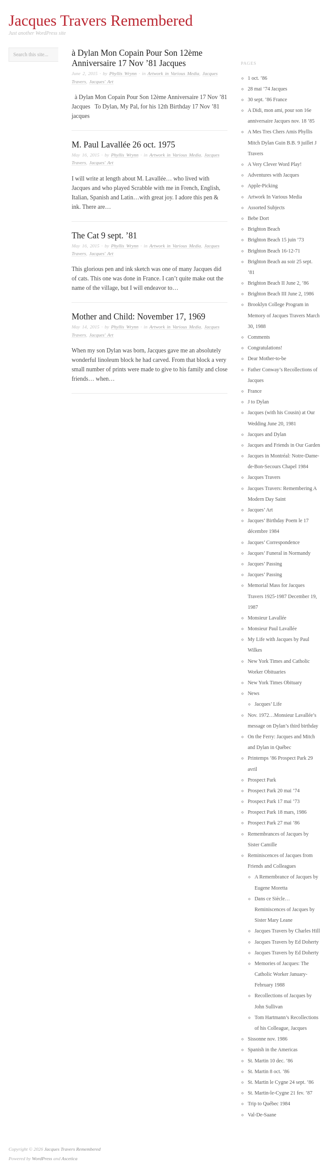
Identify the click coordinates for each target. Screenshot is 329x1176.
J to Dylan (258, 402)
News (253, 693)
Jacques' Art (101, 81)
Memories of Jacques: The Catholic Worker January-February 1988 (281, 974)
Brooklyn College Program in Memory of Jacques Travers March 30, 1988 (284, 315)
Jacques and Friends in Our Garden (284, 445)
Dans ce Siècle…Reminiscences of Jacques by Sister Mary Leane (284, 909)
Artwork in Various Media (173, 73)
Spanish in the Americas (272, 1050)
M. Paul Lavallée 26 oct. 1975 (123, 144)
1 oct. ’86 (257, 78)
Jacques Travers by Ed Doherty (286, 942)
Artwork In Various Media (275, 197)
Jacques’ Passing (265, 564)
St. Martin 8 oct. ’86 (268, 1071)
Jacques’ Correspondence (273, 542)
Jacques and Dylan (267, 434)
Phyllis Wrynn (123, 73)
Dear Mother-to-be (267, 358)
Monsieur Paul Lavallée (272, 629)
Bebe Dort (258, 218)
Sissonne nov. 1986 (267, 1039)
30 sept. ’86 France (267, 99)
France (255, 391)
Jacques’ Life (267, 704)
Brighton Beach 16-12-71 (274, 251)
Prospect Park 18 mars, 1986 (277, 812)
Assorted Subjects (266, 208)
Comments (259, 337)
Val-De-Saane (262, 1115)
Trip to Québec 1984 (269, 1104)
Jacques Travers (264, 477)
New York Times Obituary (275, 683)
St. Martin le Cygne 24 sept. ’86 (281, 1082)
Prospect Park (262, 780)
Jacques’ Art (260, 510)
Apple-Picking (263, 186)
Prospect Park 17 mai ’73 (273, 801)
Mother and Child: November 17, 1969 (138, 316)
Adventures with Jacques (273, 175)
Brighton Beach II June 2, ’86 (278, 283)
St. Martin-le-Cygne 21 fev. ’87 (280, 1093)
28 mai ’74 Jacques (267, 89)
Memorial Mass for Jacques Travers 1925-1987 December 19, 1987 (282, 596)
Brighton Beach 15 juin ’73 (276, 240)
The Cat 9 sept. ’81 (104, 235)
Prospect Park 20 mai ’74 (273, 791)
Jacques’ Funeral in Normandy (279, 553)
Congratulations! (265, 348)
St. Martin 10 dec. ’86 (270, 1061)
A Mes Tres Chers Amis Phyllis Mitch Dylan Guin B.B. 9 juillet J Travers (282, 142)
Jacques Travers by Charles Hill (287, 931)
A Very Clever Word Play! (275, 164)
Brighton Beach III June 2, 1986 (281, 294)
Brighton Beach (264, 229)
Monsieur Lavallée (267, 618)
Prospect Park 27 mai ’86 (273, 823)
